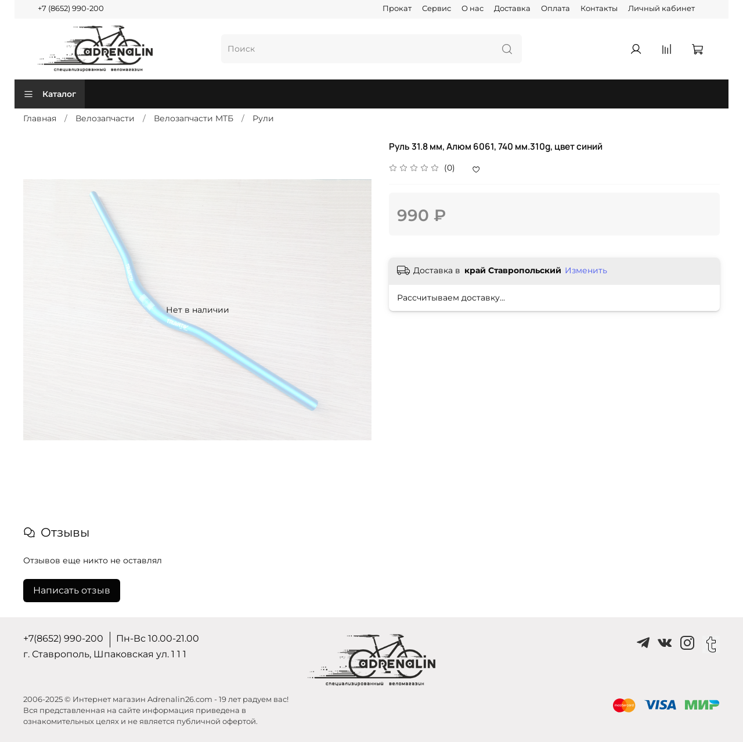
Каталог (49, 94)
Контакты (599, 8)
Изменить (586, 270)
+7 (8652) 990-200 (71, 8)
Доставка (512, 8)
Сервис (436, 8)
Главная (39, 118)
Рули (263, 118)
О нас (472, 8)
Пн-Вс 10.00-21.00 (157, 638)
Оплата (555, 8)
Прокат (397, 8)
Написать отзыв (71, 590)
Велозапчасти (105, 118)
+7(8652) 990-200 (63, 638)
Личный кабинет (661, 8)
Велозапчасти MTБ (193, 118)
